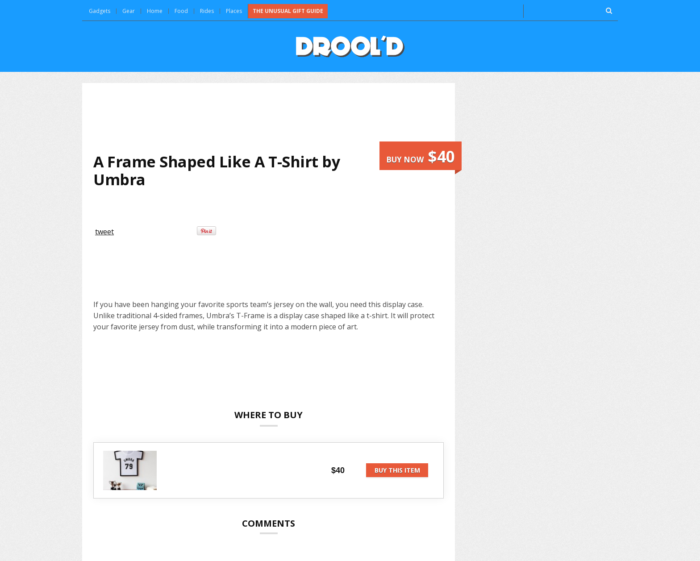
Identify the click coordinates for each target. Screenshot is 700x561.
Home (154, 11)
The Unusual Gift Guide (288, 11)
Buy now (420, 156)
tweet (104, 232)
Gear (128, 11)
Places (234, 11)
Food (181, 11)
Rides (207, 11)
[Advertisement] (268, 118)
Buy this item (397, 470)
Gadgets (99, 11)
